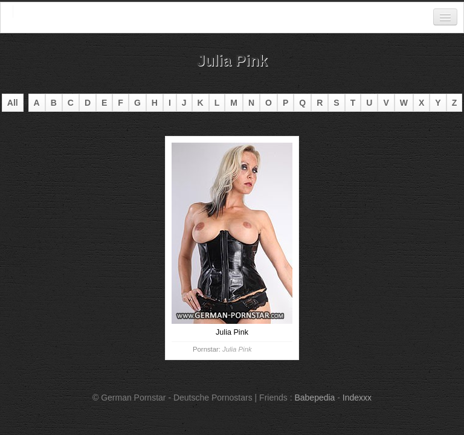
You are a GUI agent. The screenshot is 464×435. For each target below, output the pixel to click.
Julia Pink (236, 349)
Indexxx (357, 397)
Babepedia (314, 397)
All (12, 103)
